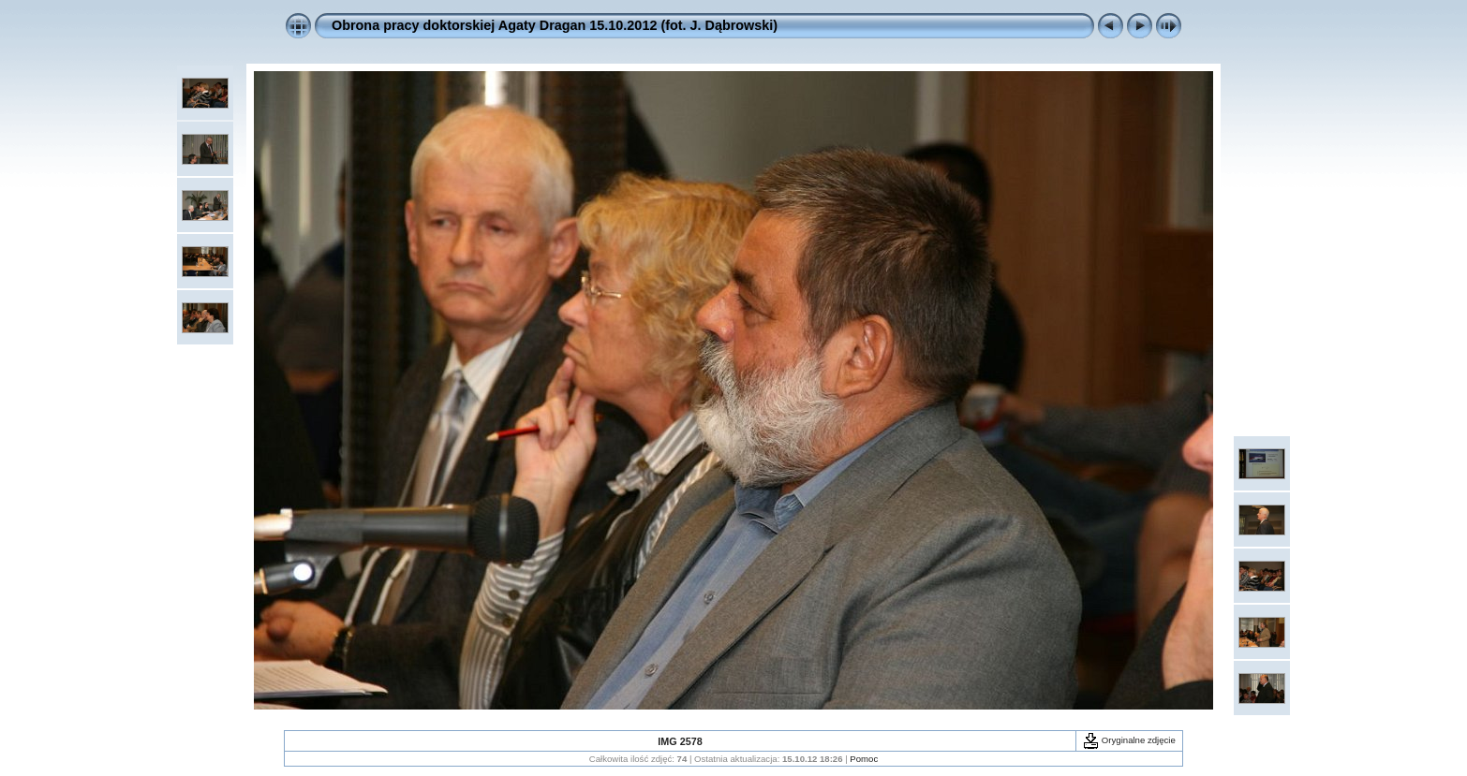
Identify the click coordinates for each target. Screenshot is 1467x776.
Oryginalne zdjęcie (1129, 740)
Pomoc (864, 759)
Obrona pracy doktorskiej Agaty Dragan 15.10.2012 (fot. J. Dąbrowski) (555, 25)
